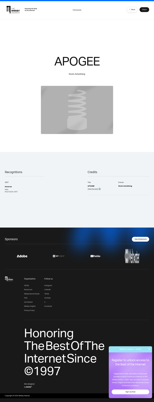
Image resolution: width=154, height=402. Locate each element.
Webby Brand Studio (31, 294)
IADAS (26, 285)
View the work (93, 189)
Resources (28, 290)
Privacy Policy (29, 310)
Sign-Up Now (130, 392)
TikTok (46, 294)
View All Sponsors (140, 239)
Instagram (48, 285)
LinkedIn (47, 290)
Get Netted (28, 302)
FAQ (25, 298)
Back (132, 9)
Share (144, 9)
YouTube (47, 298)
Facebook (48, 306)
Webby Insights (30, 306)
